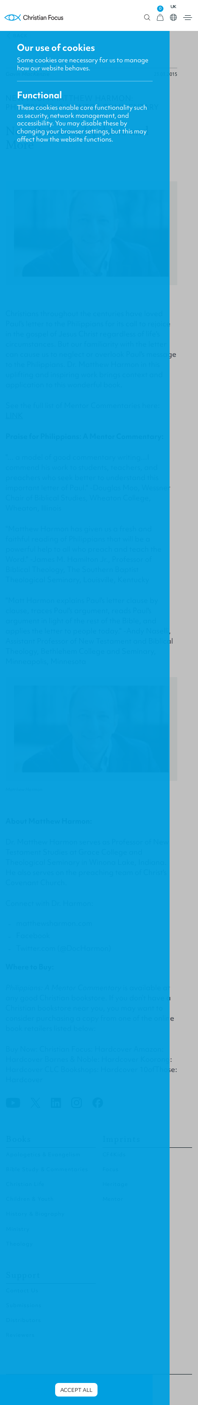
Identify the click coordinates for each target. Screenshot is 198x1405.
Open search (147, 17)
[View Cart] (160, 17)
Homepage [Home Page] (34, 17)
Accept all (76, 1390)
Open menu (187, 17)
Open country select (173, 17)
